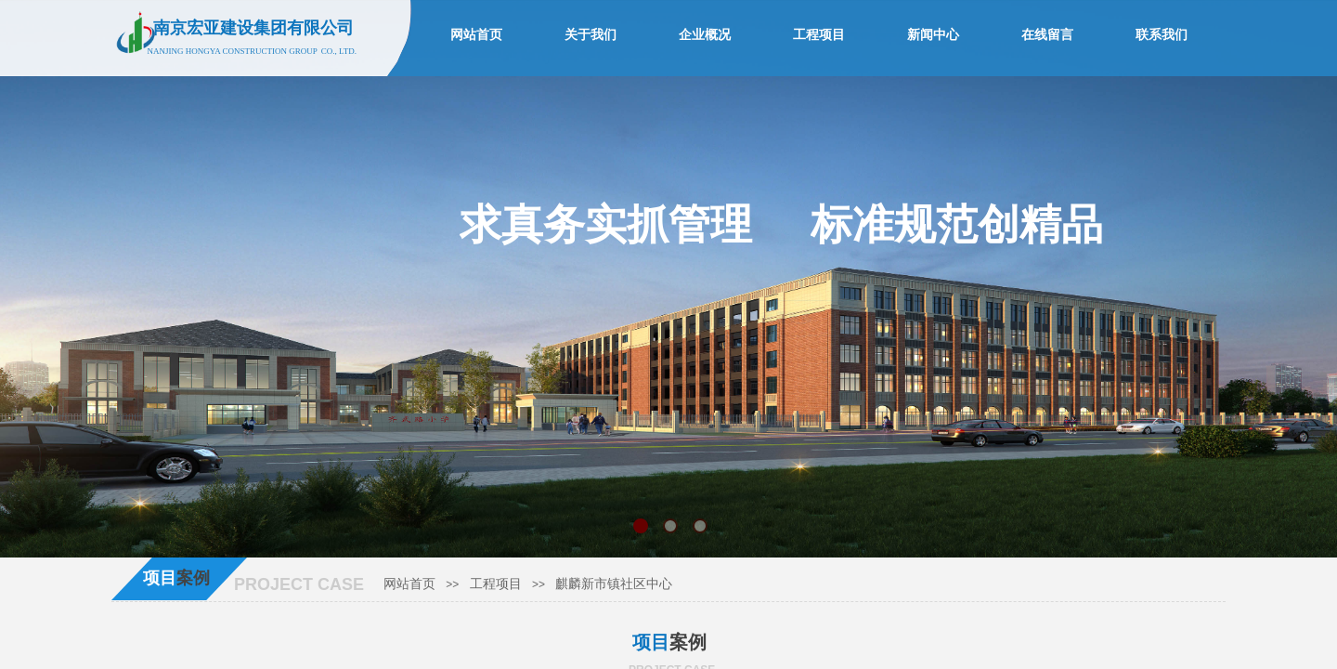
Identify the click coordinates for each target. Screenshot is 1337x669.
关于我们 (591, 35)
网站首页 (409, 584)
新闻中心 (933, 35)
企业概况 (705, 35)
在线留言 (1047, 35)
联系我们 (1162, 35)
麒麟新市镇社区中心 (613, 584)
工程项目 (496, 584)
